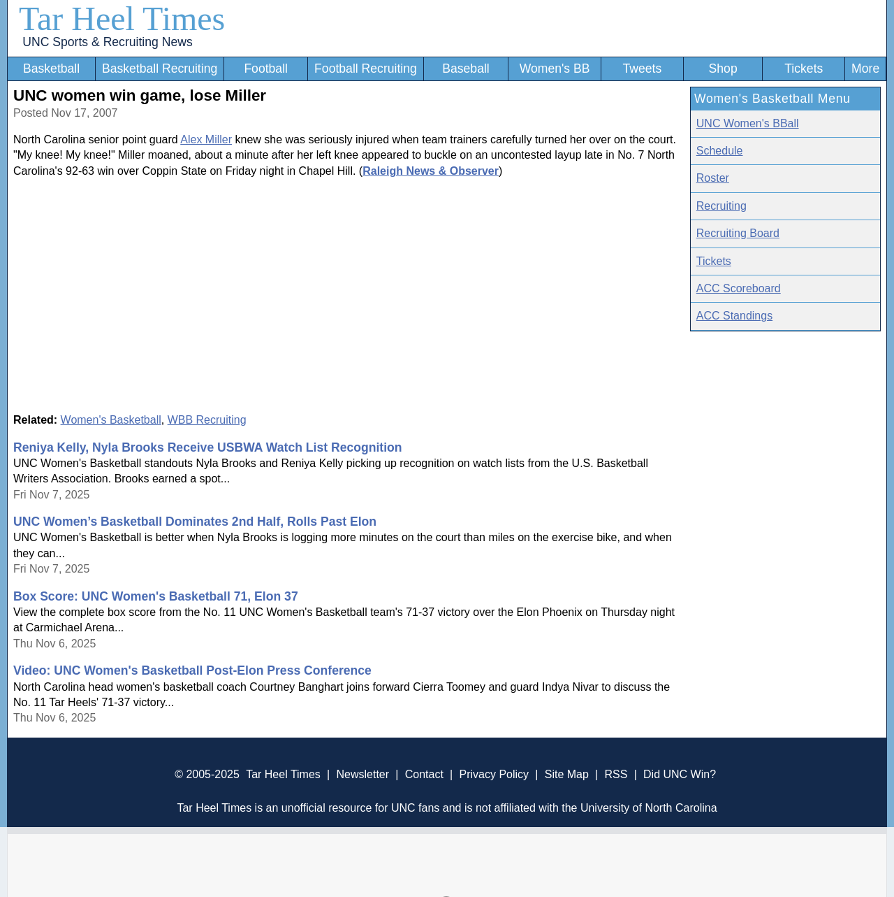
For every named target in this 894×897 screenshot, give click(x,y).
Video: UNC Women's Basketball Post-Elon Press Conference (192, 670)
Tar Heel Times (122, 18)
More (865, 69)
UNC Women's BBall (747, 123)
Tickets (803, 69)
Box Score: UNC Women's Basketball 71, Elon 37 (155, 596)
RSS (615, 774)
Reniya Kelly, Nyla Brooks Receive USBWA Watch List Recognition (207, 447)
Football (266, 69)
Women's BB (555, 69)
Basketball (51, 69)
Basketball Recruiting (159, 69)
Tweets (641, 69)
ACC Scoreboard (738, 288)
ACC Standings (734, 316)
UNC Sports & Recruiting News (107, 42)
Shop (723, 69)
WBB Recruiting (207, 420)
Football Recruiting (365, 69)
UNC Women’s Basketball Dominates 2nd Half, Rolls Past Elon (194, 522)
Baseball (466, 69)
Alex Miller (206, 139)
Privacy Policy (494, 774)
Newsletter (362, 774)
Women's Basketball (111, 420)
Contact (424, 774)
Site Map (567, 774)
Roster (712, 178)
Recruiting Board (737, 233)
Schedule (719, 151)
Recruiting (721, 206)
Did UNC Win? (679, 774)
